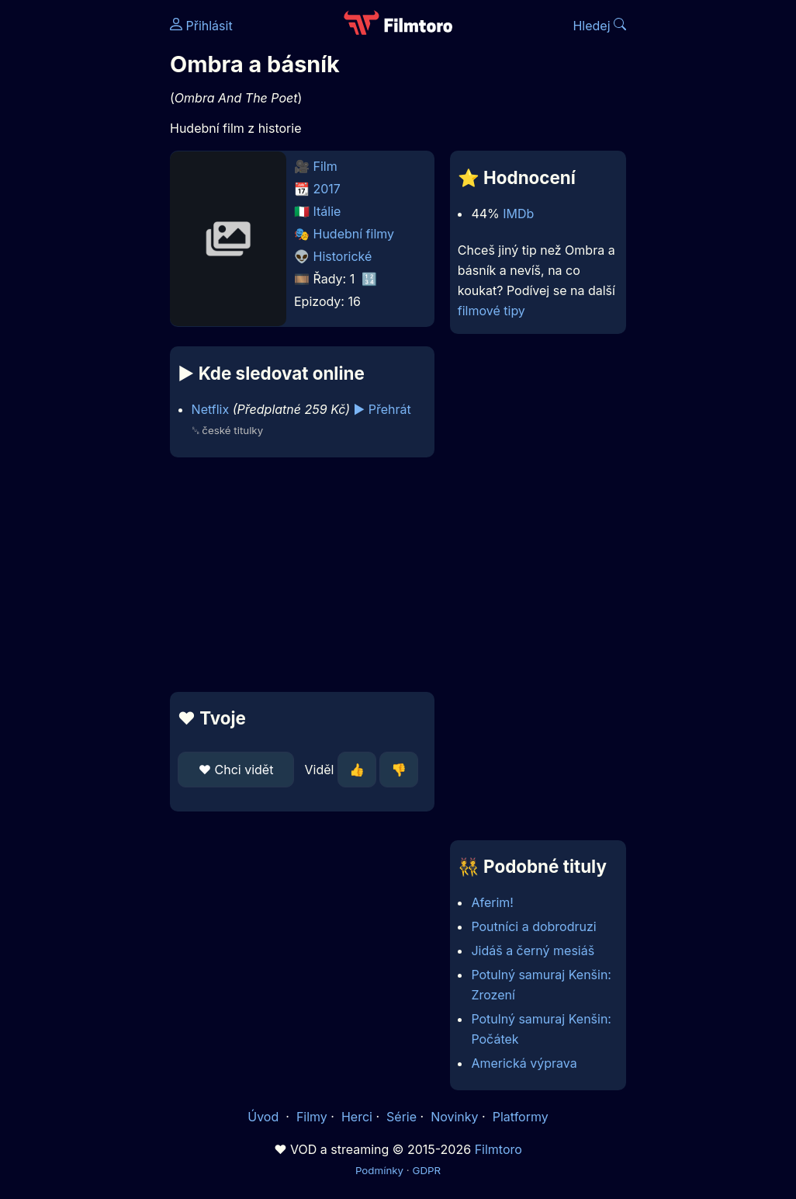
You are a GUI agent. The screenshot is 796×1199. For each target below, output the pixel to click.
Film (325, 166)
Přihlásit (201, 25)
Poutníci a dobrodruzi (533, 926)
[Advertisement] (297, 575)
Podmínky (379, 1170)
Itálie (327, 211)
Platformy (521, 1116)
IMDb (518, 213)
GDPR (426, 1170)
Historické (342, 256)
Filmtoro (498, 1149)
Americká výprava (523, 1063)
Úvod (264, 1116)
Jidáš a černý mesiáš (532, 950)
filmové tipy (491, 310)
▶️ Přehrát (382, 409)
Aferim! (492, 902)
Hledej (599, 25)
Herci (356, 1116)
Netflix (211, 409)
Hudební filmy (354, 234)
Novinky (454, 1116)
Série (401, 1116)
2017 (327, 188)
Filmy (311, 1116)
